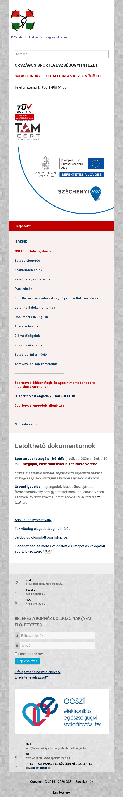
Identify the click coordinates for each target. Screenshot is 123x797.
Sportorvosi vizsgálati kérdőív (40, 459)
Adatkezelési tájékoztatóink (36, 364)
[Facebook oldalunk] (24, 37)
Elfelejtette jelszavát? (31, 677)
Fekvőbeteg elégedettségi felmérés (42, 529)
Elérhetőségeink (27, 336)
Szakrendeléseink (28, 270)
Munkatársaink (26, 424)
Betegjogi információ (31, 355)
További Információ (38, 767)
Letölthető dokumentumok (35, 308)
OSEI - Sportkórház (79, 782)
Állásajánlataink (26, 326)
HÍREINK (21, 242)
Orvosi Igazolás (28, 487)
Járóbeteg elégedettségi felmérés (41, 537)
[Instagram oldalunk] (53, 37)
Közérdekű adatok (28, 345)
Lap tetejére (61, 792)
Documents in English (31, 317)
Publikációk (23, 289)
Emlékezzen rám (31, 654)
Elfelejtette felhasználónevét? (38, 672)
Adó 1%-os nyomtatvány (33, 520)
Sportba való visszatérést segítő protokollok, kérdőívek (56, 298)
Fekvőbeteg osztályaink (32, 279)
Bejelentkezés (27, 661)
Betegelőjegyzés (27, 261)
